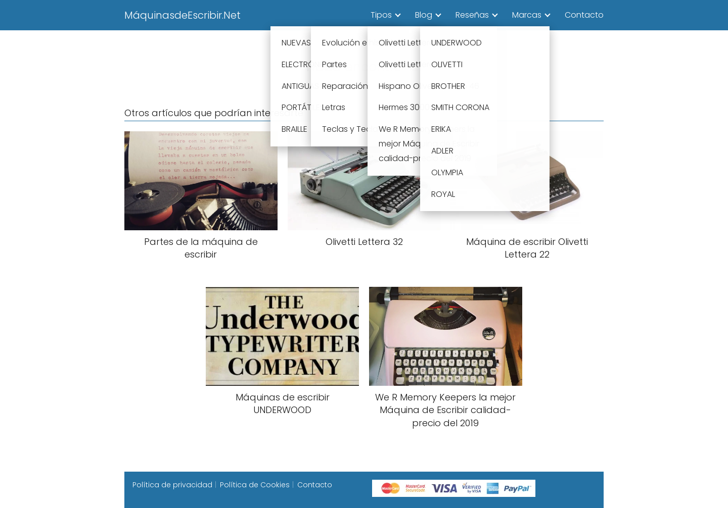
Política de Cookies (255, 485)
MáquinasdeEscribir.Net (182, 15)
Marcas (526, 15)
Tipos (381, 15)
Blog (423, 15)
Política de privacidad (172, 485)
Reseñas (472, 15)
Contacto (584, 15)
